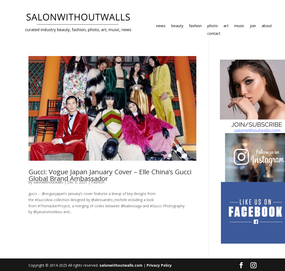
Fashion (97, 182)
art (226, 26)
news (161, 26)
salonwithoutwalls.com (120, 265)
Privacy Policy (159, 265)
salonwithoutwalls (48, 182)
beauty (177, 26)
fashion (195, 26)
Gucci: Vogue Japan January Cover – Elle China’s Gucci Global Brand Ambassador (109, 175)
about (267, 26)
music (239, 26)
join (253, 26)
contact (213, 33)
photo (212, 26)
